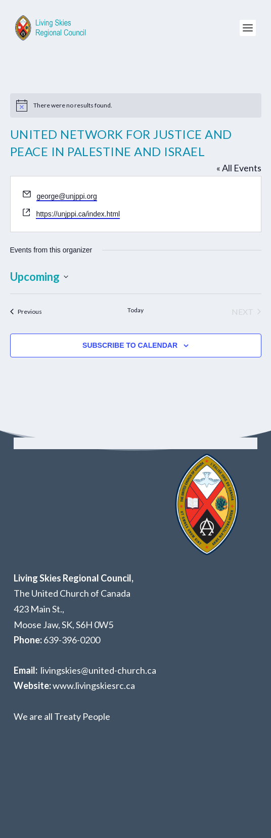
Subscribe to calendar (129, 345)
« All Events (238, 167)
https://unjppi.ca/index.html (78, 214)
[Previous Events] (26, 311)
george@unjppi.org (66, 196)
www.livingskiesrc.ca (94, 685)
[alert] (135, 105)
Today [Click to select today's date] (135, 310)
